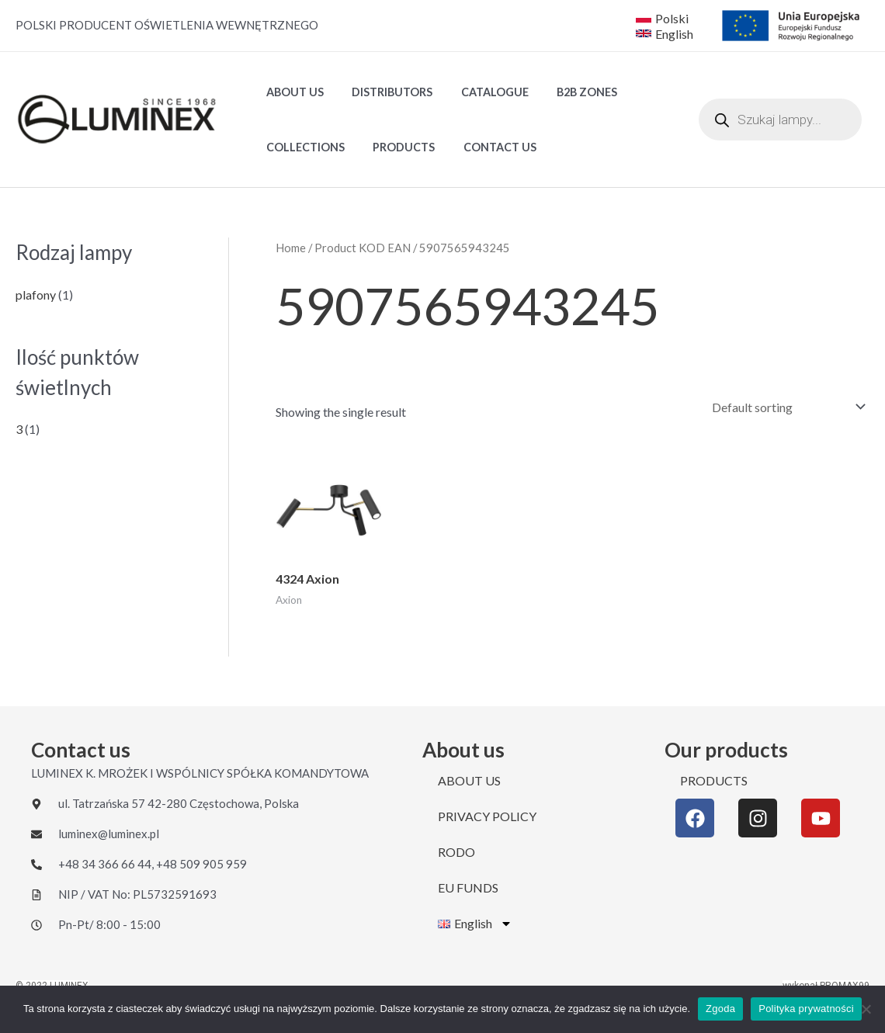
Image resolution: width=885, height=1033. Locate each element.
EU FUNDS (468, 887)
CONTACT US (485, 147)
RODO (456, 851)
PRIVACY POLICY (487, 816)
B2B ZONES (566, 92)
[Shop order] (785, 407)
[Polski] (662, 18)
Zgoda (720, 1008)
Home (291, 248)
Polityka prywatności (806, 1008)
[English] (666, 33)
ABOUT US (292, 92)
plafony (36, 294)
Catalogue (480, 92)
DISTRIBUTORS (383, 92)
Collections (302, 147)
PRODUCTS (395, 147)
